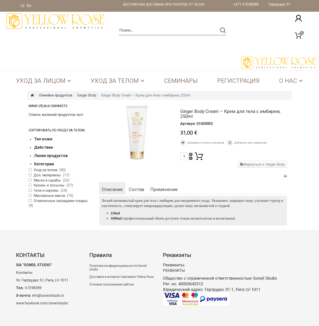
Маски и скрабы (48, 180)
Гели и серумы (47, 190)
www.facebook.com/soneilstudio (42, 303)
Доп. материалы (48, 175)
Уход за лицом (40, 80)
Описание (112, 189)
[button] (298, 18)
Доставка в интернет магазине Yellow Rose (121, 277)
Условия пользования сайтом (111, 284)
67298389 (33, 288)
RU (29, 6)
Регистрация (238, 80)
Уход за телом (115, 80)
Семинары (181, 80)
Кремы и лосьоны (49, 185)
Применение (164, 189)
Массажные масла (50, 195)
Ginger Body (86, 95)
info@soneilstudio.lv (48, 295)
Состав (136, 189)
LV (23, 6)
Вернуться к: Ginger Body (262, 164)
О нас (288, 80)
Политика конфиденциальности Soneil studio (118, 267)
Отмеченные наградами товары (61, 201)
